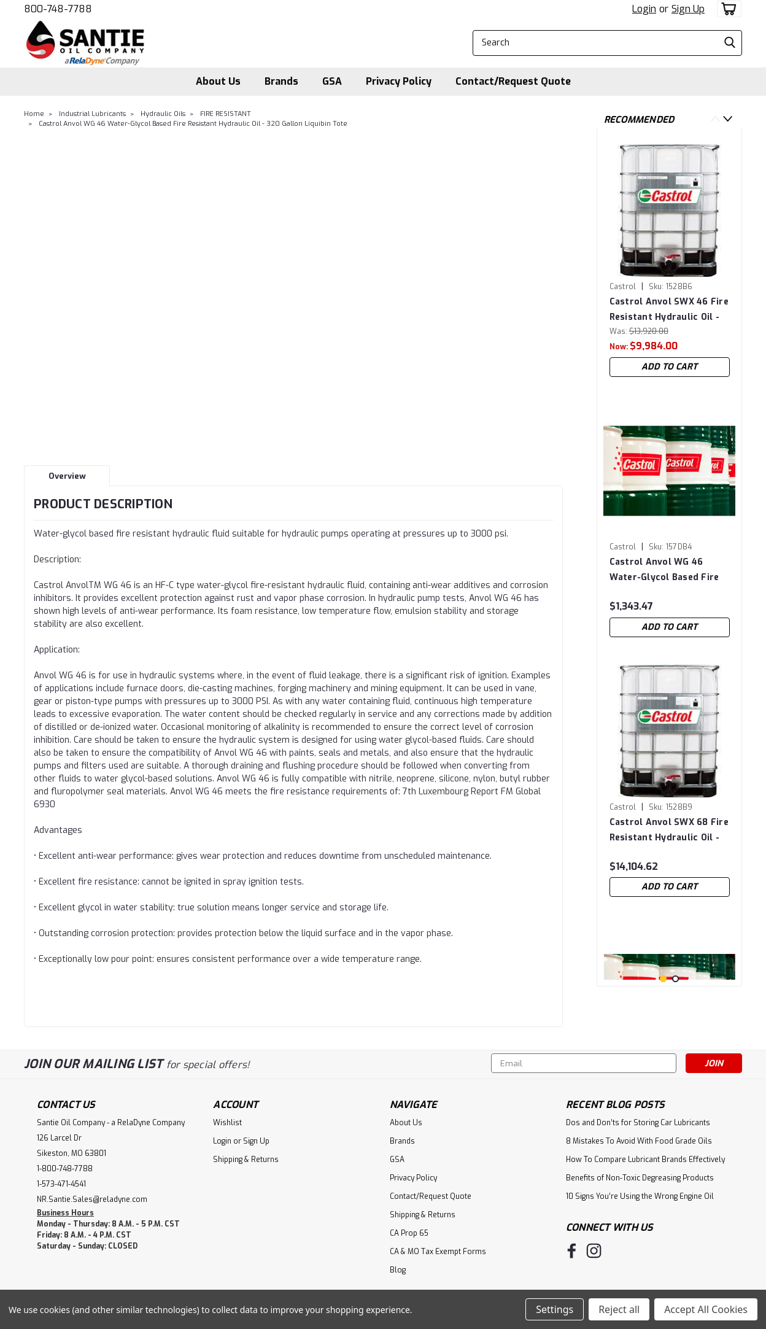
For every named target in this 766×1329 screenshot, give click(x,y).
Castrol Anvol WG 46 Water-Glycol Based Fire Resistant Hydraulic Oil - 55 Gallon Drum (664, 570)
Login (644, 8)
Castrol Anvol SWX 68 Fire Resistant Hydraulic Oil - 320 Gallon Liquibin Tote (669, 830)
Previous (715, 118)
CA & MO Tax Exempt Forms (438, 1252)
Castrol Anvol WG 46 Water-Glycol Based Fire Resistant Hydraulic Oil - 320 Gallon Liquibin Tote (193, 123)
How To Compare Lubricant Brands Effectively (645, 1159)
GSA (332, 81)
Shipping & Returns (246, 1159)
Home (34, 113)
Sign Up (688, 8)
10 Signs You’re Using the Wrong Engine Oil (640, 1196)
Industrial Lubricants (92, 113)
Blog (398, 1270)
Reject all (619, 1309)
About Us (218, 81)
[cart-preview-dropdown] (726, 9)
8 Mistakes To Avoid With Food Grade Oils (639, 1141)
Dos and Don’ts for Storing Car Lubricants (638, 1123)
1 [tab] (663, 978)
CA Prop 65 (409, 1233)
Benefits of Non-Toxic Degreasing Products (640, 1178)
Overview (67, 476)
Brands (281, 81)
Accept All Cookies (706, 1309)
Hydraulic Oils (163, 113)
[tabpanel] (669, 260)
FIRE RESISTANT (225, 113)
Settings (554, 1309)
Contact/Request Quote (513, 81)
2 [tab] (675, 978)
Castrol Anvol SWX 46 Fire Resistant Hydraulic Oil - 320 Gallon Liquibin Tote (669, 310)
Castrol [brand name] (622, 287)
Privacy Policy (398, 81)
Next (727, 118)
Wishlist (227, 1123)
